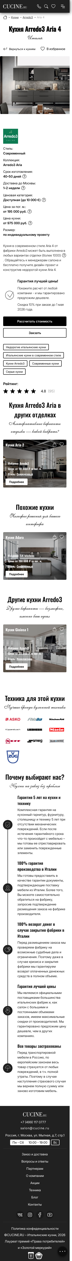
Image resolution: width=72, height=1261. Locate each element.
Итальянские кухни (41, 1235)
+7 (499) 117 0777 (33, 1122)
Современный (25, 474)
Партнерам (34, 1169)
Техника (35, 1190)
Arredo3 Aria (12, 165)
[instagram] (30, 1215)
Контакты (35, 1204)
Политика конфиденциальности (35, 1229)
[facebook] (40, 1215)
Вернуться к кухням (22, 49)
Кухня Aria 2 (15, 444)
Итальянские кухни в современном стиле (33, 355)
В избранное (56, 49)
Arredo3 (24, 463)
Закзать (35, 333)
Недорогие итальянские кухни (26, 347)
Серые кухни (14, 371)
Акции (34, 1183)
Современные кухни (45, 363)
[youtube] (50, 1215)
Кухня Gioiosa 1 (17, 629)
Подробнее (16, 482)
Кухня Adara (15, 537)
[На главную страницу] (15, 6)
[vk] (20, 1215)
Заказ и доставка (35, 1154)
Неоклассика (24, 659)
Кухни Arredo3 (15, 363)
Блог (34, 1197)
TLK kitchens (27, 555)
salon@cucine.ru (34, 1128)
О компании (35, 1176)
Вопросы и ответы (34, 1161)
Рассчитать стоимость (34, 321)
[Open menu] (62, 6)
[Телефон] (39, 6)
